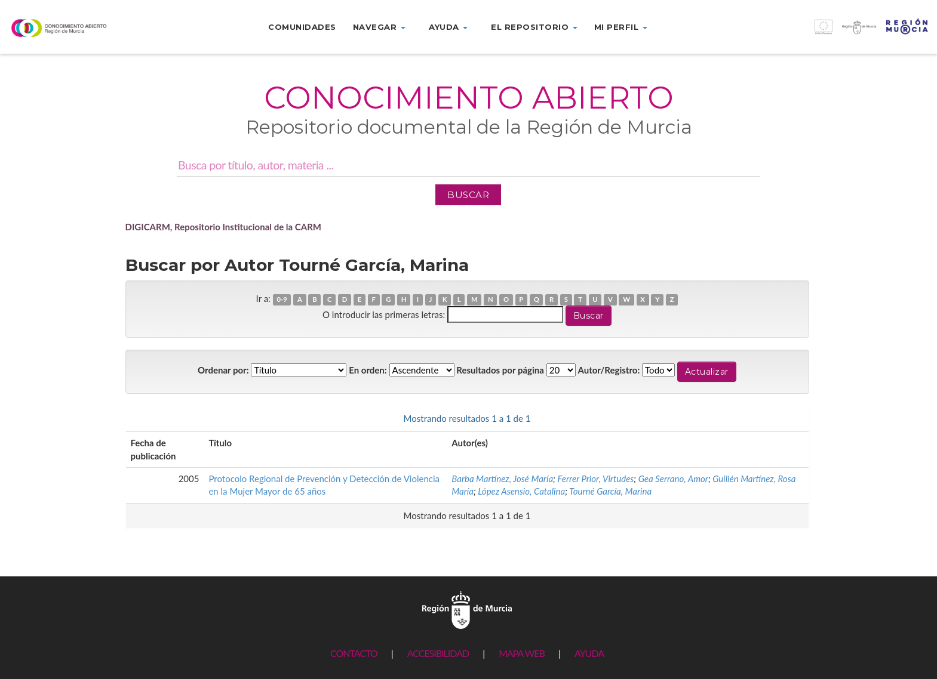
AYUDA (589, 653)
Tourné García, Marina (610, 491)
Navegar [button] (379, 27)
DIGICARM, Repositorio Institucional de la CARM (223, 226)
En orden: (367, 370)
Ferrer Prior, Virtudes (595, 478)
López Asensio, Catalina (521, 491)
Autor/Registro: (609, 370)
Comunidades (302, 27)
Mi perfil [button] (620, 27)
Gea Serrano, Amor (673, 478)
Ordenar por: (223, 370)
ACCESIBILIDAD (438, 653)
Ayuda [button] (448, 27)
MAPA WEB (522, 653)
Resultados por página (500, 370)
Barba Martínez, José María (502, 478)
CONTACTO (353, 653)
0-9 (282, 299)
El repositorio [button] (534, 27)
